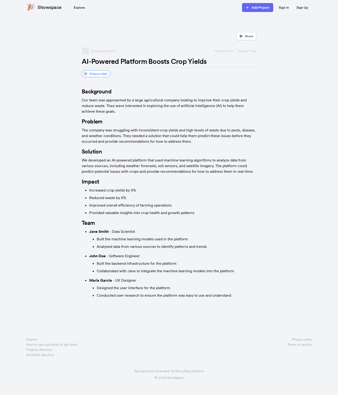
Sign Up (302, 7)
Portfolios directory (40, 355)
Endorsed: (162, 371)
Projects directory (39, 350)
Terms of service (300, 344)
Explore (79, 7)
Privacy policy (302, 339)
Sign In (284, 7)
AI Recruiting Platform (187, 371)
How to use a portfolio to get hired (51, 344)
